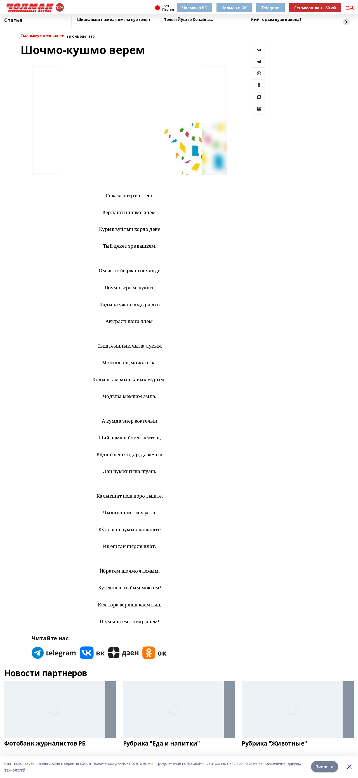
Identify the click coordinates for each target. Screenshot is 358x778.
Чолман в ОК (234, 7)
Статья (13, 20)
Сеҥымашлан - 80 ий (315, 7)
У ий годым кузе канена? (276, 19)
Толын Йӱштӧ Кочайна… (188, 19)
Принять (324, 766)
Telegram (270, 7)
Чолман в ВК (194, 7)
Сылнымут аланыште (42, 36)
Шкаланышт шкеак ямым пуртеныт (114, 19)
